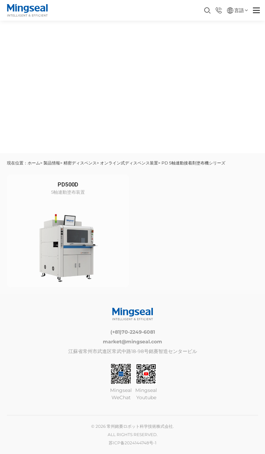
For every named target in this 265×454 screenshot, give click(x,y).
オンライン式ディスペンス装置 (129, 162)
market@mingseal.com (132, 342)
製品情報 (51, 162)
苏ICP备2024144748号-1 (132, 442)
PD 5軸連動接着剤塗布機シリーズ (193, 162)
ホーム (34, 162)
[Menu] (256, 10)
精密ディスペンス (80, 162)
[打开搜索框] (207, 10)
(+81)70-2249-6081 (132, 332)
